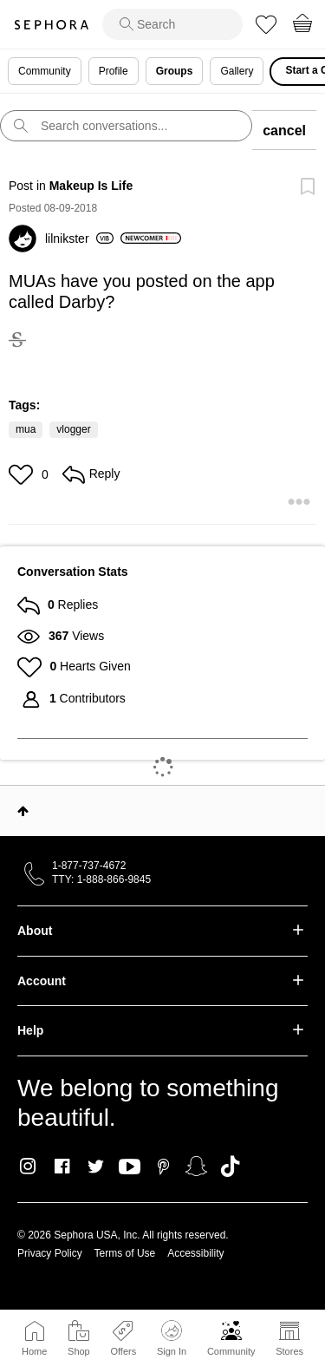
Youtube (129, 1167)
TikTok (230, 1166)
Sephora (51, 24)
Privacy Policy (49, 1253)
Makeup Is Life (91, 186)
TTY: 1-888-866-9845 (101, 879)
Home (34, 1351)
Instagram (28, 1166)
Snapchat (196, 1166)
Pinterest (163, 1166)
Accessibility (195, 1253)
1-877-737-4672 (89, 865)
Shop (79, 1351)
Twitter (96, 1166)
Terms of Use (125, 1253)
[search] (172, 24)
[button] (23, 474)
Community (231, 1351)
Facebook (62, 1166)
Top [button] (23, 811)
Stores (289, 1351)
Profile (113, 71)
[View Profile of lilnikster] (79, 238)
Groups (174, 71)
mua (26, 429)
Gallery (236, 71)
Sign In (171, 1338)
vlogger (73, 429)
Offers (123, 1351)
